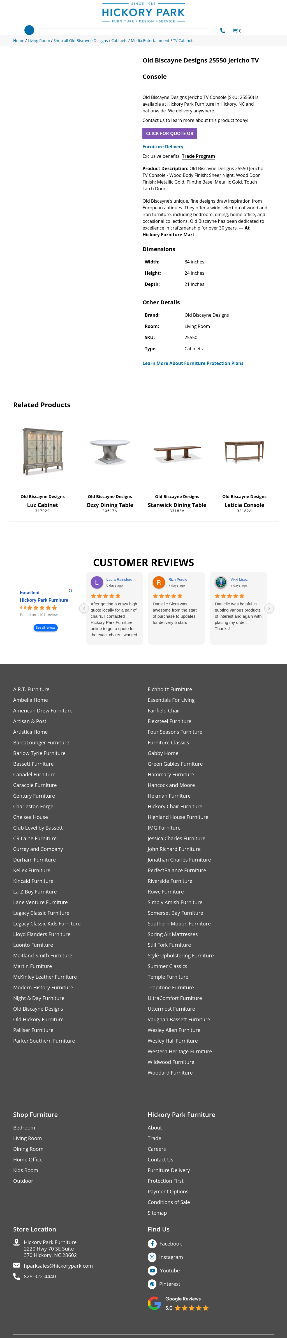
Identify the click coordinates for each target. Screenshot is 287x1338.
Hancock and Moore (171, 785)
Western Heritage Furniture (180, 1051)
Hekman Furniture (169, 796)
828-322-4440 (40, 1276)
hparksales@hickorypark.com (58, 1266)
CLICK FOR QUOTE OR (169, 133)
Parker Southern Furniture (44, 1041)
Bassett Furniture (33, 764)
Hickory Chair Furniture (175, 806)
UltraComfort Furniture (175, 998)
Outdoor (23, 1181)
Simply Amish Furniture (175, 902)
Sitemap (157, 1213)
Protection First (166, 1181)
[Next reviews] (269, 608)
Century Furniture (34, 796)
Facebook (170, 1243)
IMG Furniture (164, 828)
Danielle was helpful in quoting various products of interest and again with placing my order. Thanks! (238, 616)
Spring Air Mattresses (173, 934)
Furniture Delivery (162, 146)
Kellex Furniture (31, 870)
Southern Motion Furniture (179, 923)
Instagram (171, 1257)
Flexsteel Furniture (169, 721)
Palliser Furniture (33, 1030)
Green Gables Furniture (175, 764)
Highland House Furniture (178, 817)
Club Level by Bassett (38, 828)
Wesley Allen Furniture (174, 1030)
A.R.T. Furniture (31, 689)
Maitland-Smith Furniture (42, 955)
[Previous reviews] (84, 608)
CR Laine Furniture (35, 838)
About (155, 1127)
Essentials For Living (171, 700)
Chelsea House (30, 817)
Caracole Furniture (35, 785)
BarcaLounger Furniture (41, 742)
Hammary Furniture (171, 774)
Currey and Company (38, 849)
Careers (157, 1149)
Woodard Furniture (170, 1073)
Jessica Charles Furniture (176, 838)
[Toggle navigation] (29, 30)
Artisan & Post (29, 721)
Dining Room (28, 1149)
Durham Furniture (34, 859)
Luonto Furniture (33, 945)
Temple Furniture (168, 977)
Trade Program (198, 156)
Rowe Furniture (166, 891)
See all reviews (45, 627)
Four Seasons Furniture (175, 732)
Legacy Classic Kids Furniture (47, 923)
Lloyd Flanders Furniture (41, 934)
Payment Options (168, 1191)
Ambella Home (30, 700)
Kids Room (25, 1170)
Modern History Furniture (43, 987)
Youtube (170, 1270)
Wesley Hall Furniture (173, 1041)
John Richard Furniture (174, 849)
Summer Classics (167, 966)
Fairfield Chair (164, 710)
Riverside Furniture (170, 881)
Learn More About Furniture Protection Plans (192, 363)
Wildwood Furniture (171, 1062)
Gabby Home (163, 753)
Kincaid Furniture (33, 881)
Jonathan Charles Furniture (179, 859)
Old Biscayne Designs (42, 496)
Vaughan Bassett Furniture (179, 1019)
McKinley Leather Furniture (45, 977)
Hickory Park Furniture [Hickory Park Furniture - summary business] (44, 600)
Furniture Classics (168, 742)
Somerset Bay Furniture (175, 913)
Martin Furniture (32, 966)
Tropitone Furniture (171, 987)
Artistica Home (30, 732)
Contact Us (160, 1159)
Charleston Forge (33, 806)
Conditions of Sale (169, 1202)
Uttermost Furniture (171, 1009)
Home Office (28, 1159)
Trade (154, 1138)
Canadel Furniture (34, 774)
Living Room (27, 1138)
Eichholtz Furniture (170, 689)
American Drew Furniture (43, 710)
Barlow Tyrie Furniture (39, 753)
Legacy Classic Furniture (41, 913)
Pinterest (169, 1284)
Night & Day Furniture (38, 998)
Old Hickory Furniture (38, 1019)
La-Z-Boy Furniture (35, 891)
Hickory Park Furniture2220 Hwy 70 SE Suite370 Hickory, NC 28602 (50, 1248)
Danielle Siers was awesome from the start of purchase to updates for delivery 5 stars (175, 613)
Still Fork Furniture (169, 945)
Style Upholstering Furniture (181, 955)
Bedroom (24, 1127)
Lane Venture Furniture (40, 902)
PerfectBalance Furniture (177, 870)
